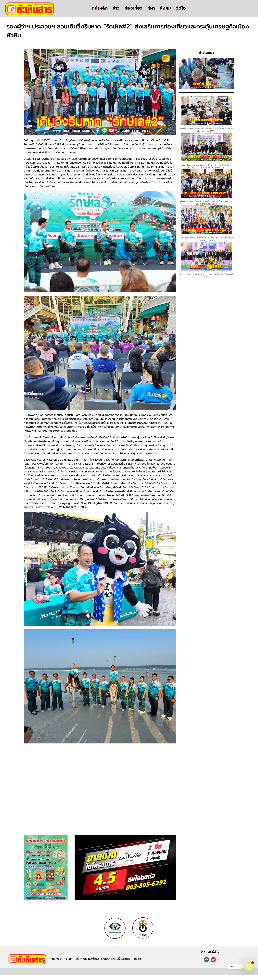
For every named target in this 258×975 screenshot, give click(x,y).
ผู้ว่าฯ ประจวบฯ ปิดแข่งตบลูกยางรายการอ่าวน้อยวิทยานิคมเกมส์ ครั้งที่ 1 (206, 275)
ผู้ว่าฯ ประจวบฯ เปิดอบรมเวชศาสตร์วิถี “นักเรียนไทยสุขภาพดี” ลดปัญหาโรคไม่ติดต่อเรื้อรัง (206, 202)
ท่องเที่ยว (133, 8)
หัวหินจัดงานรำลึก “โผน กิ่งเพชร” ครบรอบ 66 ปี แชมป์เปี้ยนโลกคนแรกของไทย (206, 239)
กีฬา (151, 8)
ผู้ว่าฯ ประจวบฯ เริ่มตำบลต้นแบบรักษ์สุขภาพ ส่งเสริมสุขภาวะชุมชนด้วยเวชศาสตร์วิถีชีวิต (206, 130)
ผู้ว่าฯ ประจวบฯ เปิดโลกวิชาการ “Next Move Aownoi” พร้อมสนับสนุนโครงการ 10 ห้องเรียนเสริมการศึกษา (206, 166)
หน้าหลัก (100, 8)
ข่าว (116, 8)
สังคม (165, 8)
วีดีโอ (181, 8)
